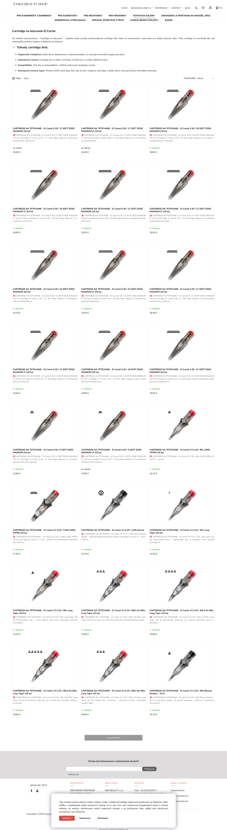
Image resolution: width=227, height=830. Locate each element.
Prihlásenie (148, 768)
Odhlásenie (73, 773)
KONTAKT (176, 8)
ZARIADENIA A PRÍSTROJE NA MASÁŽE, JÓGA (185, 15)
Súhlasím (67, 818)
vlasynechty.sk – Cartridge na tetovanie (44, 38)
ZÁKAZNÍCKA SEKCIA (141, 8)
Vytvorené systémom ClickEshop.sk (113, 828)
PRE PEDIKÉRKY (117, 15)
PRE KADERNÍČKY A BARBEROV (34, 15)
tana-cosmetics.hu (179, 794)
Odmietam (102, 818)
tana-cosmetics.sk (179, 799)
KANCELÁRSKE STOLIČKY (144, 20)
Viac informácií (78, 811)
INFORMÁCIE (161, 8)
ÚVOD (124, 8)
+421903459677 (148, 789)
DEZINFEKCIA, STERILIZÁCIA (70, 20)
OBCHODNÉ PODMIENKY (82, 789)
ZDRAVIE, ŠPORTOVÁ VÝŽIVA (108, 20)
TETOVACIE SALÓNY (144, 15)
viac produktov (114, 737)
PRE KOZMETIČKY (67, 15)
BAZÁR (168, 20)
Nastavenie (84, 818)
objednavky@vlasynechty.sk (152, 792)
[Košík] (219, 8)
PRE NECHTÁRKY (93, 15)
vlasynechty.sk (178, 789)
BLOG (187, 8)
